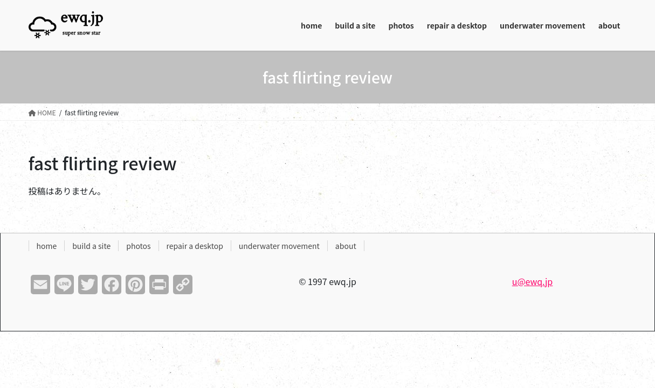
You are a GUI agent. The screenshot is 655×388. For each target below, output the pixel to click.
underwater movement (279, 245)
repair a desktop (195, 245)
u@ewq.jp (532, 281)
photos (138, 245)
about (345, 245)
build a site (91, 245)
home (47, 245)
